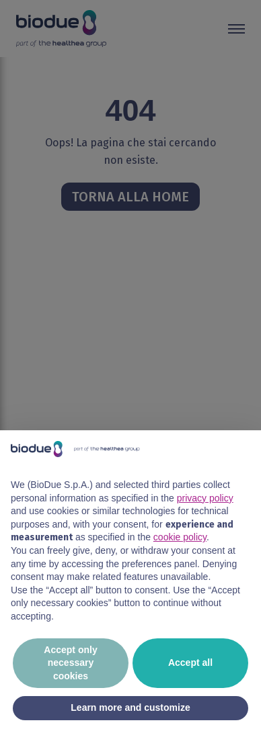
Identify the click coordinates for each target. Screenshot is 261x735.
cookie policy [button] (180, 537)
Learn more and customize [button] (130, 707)
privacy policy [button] (205, 498)
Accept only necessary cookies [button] (70, 662)
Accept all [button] (190, 662)
